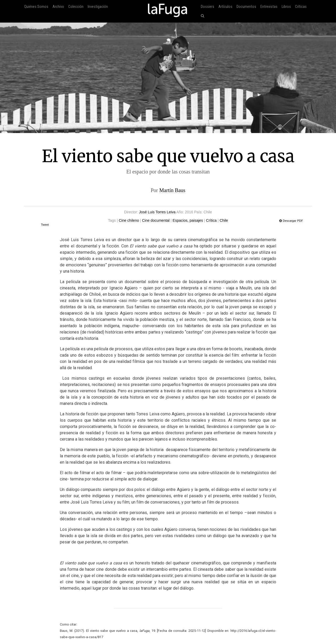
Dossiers (207, 6)
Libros (286, 6)
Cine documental (156, 220)
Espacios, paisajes (187, 220)
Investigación (98, 6)
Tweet (45, 224)
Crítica (211, 220)
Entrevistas (268, 6)
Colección (75, 6)
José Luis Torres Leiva (157, 212)
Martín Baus (172, 190)
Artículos (225, 6)
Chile (224, 220)
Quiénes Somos (36, 6)
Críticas (301, 6)
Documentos (246, 6)
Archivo (58, 6)
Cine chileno (129, 220)
